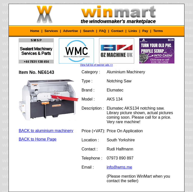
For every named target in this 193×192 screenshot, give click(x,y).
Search (88, 31)
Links (132, 31)
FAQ (102, 31)
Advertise (70, 31)
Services (51, 31)
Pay (145, 31)
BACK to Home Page (37, 139)
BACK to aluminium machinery (46, 131)
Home (34, 31)
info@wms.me (119, 167)
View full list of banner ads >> (96, 64)
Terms (158, 31)
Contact (117, 31)
